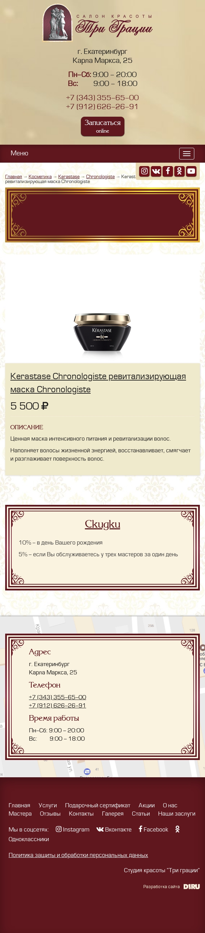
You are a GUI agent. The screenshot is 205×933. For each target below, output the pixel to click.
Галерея (113, 814)
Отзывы (50, 814)
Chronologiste (100, 176)
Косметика (40, 176)
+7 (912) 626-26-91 (102, 107)
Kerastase (69, 176)
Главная (13, 176)
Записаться (103, 126)
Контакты (81, 814)
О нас (170, 805)
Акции (147, 805)
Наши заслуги (176, 814)
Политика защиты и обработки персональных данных (78, 855)
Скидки (102, 524)
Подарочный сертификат (97, 805)
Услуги (48, 805)
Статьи (141, 814)
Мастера (20, 814)
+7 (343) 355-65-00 (102, 98)
